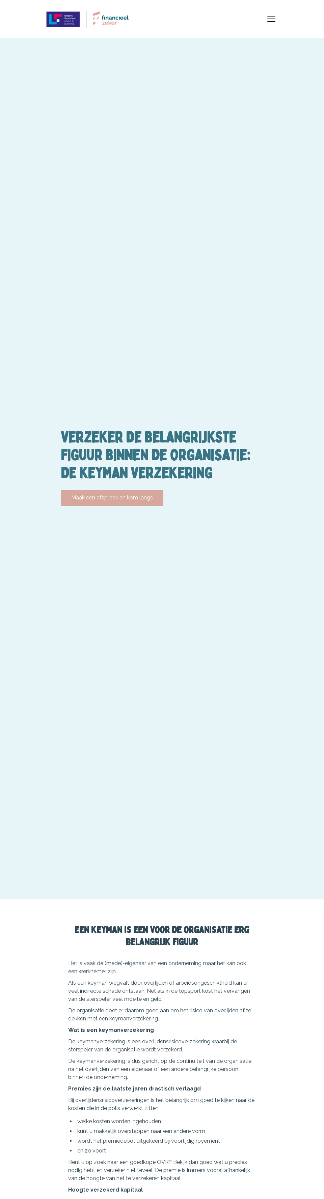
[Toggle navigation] (271, 19)
